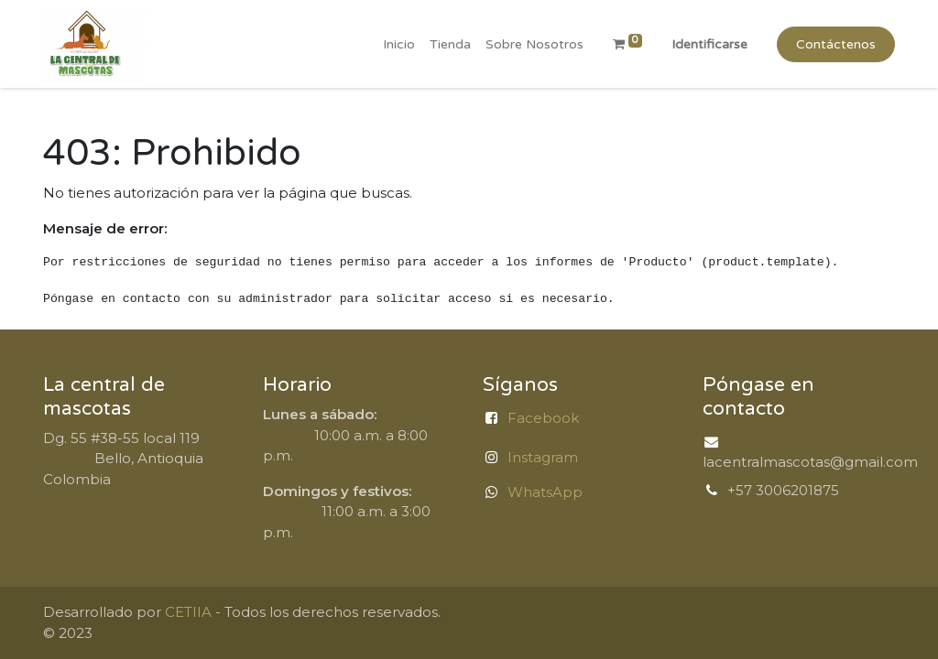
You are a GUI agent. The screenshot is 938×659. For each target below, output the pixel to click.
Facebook (543, 418)
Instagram (542, 457)
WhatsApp (545, 492)
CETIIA (188, 612)
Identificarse (709, 44)
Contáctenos (836, 44)
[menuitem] (399, 44)
